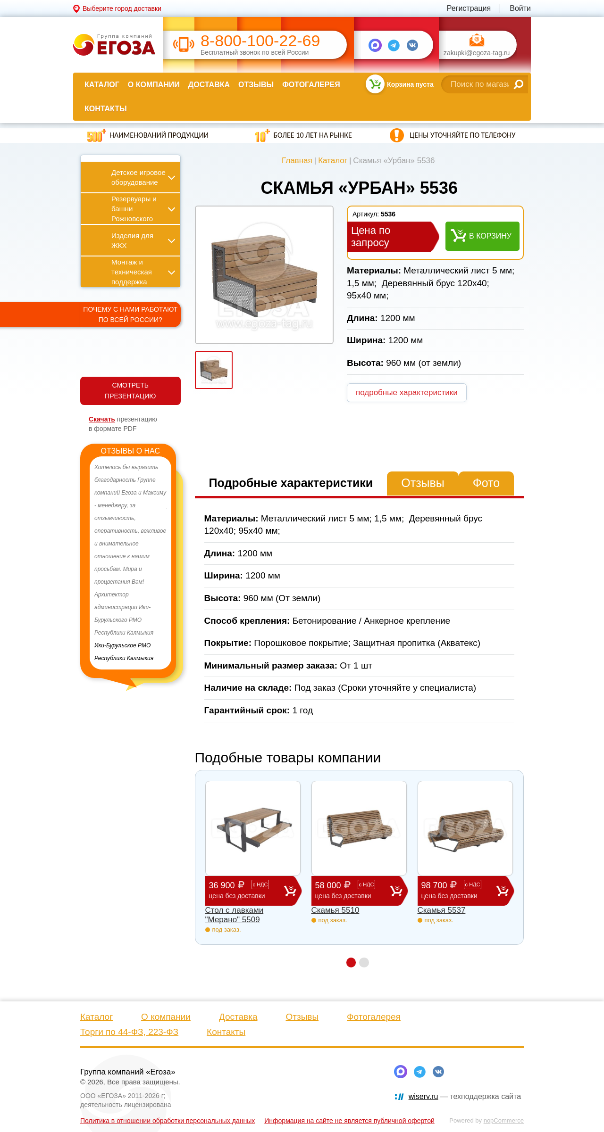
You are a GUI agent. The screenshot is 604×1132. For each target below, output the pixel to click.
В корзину (490, 236)
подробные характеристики (407, 392)
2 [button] (364, 962)
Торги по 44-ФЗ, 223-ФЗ (129, 1032)
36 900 (246, 890)
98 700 (458, 890)
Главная (297, 160)
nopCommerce (504, 1120)
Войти (520, 8)
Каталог (101, 85)
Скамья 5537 (442, 910)
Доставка (209, 85)
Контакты (105, 109)
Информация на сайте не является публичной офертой (349, 1120)
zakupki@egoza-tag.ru (477, 53)
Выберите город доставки (122, 8)
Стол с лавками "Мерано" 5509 (234, 915)
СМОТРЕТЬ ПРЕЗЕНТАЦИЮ (130, 390)
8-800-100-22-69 (260, 40)
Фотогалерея (311, 85)
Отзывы (256, 85)
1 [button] (351, 962)
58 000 (352, 890)
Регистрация (469, 8)
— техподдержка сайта (465, 1096)
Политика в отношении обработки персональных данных (167, 1120)
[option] (130, 563)
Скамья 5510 (335, 910)
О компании (154, 85)
